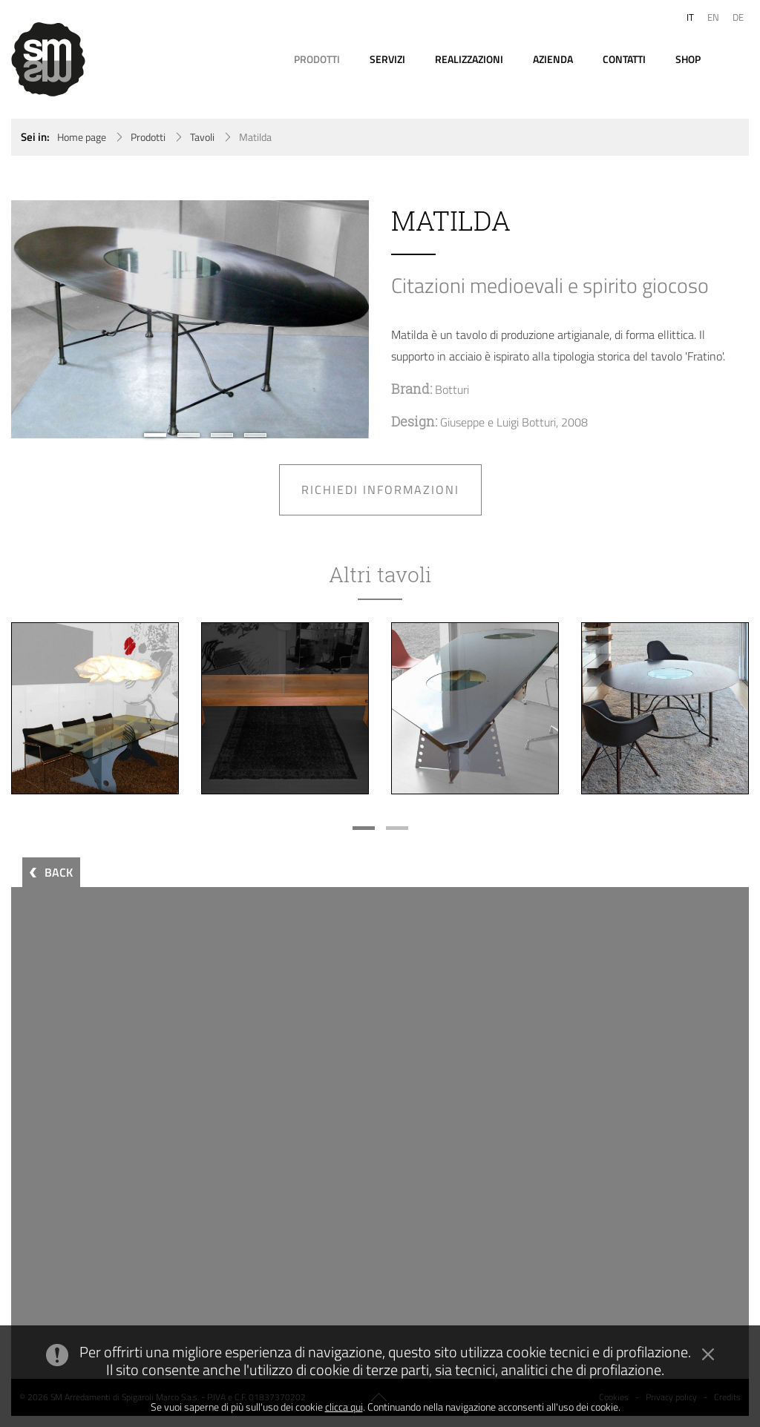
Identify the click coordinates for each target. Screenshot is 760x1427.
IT (690, 17)
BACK (59, 872)
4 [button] (255, 435)
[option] (190, 319)
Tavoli (202, 137)
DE (738, 17)
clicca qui (344, 1406)
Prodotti (148, 137)
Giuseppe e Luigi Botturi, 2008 (514, 422)
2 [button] (188, 435)
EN (713, 17)
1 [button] (155, 435)
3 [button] (222, 435)
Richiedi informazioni (380, 489)
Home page (81, 137)
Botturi (452, 389)
